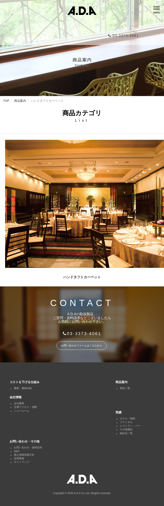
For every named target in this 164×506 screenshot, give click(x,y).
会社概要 (19, 403)
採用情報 (19, 458)
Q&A (16, 451)
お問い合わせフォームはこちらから (81, 345)
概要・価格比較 (23, 388)
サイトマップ (21, 462)
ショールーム (21, 410)
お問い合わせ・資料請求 (28, 447)
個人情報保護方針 (24, 454)
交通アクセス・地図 (25, 406)
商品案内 (20, 100)
